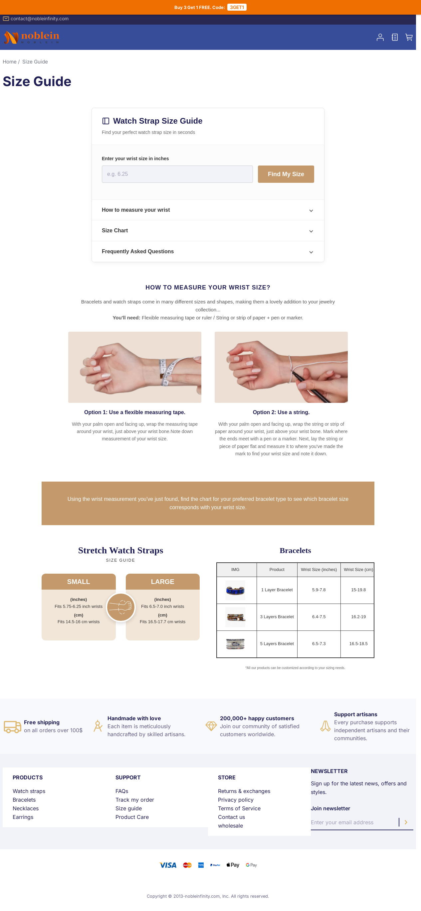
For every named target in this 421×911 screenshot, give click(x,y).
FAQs (121, 791)
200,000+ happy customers (257, 718)
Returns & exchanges (244, 791)
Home (10, 61)
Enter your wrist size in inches (135, 158)
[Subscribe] (406, 822)
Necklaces (26, 808)
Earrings (23, 817)
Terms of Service (239, 808)
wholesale (230, 825)
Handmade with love (134, 718)
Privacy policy (236, 799)
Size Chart (115, 230)
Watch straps (29, 791)
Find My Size (286, 174)
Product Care (132, 817)
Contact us (231, 817)
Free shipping (42, 722)
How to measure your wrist (136, 210)
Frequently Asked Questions (138, 251)
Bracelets (24, 799)
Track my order (134, 799)
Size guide (128, 808)
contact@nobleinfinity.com (36, 18)
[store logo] (32, 37)
